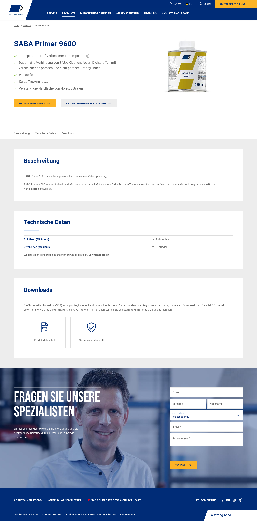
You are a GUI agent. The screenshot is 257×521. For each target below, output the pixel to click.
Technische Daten (45, 133)
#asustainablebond (28, 500)
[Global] (190, 4)
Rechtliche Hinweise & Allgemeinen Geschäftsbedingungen (91, 514)
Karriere (175, 3)
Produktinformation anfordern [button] (86, 103)
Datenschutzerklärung (52, 514)
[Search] (205, 4)
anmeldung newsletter (64, 500)
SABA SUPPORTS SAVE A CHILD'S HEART (114, 500)
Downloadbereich (99, 254)
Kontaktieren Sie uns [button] (233, 4)
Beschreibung (22, 133)
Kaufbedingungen (128, 514)
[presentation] (195, 454)
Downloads (68, 133)
